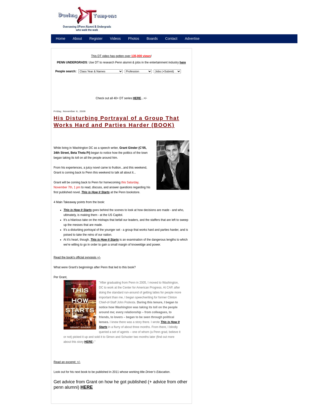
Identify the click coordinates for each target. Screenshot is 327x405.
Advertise (192, 38)
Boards (152, 38)
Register (96, 38)
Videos (115, 38)
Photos (133, 38)
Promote (78, 45)
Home (60, 38)
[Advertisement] (213, 20)
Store (60, 45)
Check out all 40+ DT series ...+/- (121, 98)
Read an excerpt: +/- (67, 362)
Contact (171, 38)
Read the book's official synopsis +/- (77, 257)
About (77, 38)
